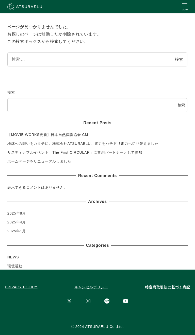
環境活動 (14, 266)
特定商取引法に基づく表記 (167, 287)
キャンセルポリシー (91, 287)
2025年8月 (16, 213)
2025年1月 (16, 231)
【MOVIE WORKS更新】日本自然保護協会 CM (47, 135)
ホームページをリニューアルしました (39, 161)
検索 (179, 59)
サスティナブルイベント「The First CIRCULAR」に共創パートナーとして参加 (74, 152)
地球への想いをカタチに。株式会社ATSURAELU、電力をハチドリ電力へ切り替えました (82, 144)
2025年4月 (16, 222)
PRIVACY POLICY (21, 287)
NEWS (13, 257)
